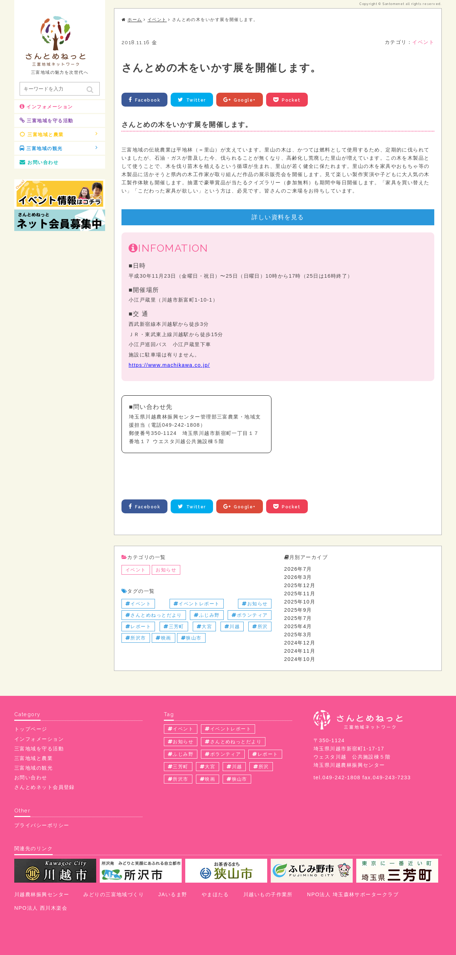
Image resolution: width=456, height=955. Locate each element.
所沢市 (135, 638)
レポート (138, 626)
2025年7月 (298, 618)
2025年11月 (300, 593)
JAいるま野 (172, 894)
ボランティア (250, 615)
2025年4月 (298, 626)
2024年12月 (300, 643)
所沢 (260, 626)
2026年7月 (298, 569)
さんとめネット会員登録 (44, 787)
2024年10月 (300, 659)
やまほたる (215, 894)
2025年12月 (300, 585)
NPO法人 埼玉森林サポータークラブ (353, 894)
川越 (232, 626)
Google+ (240, 100)
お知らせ (166, 570)
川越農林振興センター (41, 894)
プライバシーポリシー (41, 825)
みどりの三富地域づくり (113, 894)
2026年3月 (298, 577)
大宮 (204, 626)
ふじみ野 (206, 615)
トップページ (30, 729)
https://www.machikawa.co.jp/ (169, 365)
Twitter (192, 100)
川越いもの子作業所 (268, 894)
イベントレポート (196, 603)
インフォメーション (46, 106)
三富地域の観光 (59, 148)
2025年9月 (298, 610)
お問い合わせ (39, 162)
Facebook (144, 100)
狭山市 (191, 638)
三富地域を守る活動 (46, 120)
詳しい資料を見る (278, 217)
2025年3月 (298, 634)
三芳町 (174, 626)
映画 (163, 638)
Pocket (287, 100)
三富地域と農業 (59, 134)
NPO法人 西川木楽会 (40, 908)
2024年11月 (300, 651)
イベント (423, 42)
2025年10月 (300, 602)
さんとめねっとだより (153, 615)
